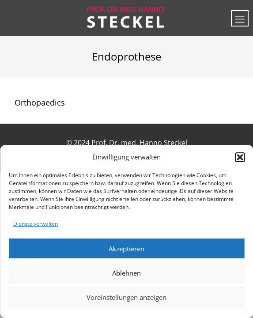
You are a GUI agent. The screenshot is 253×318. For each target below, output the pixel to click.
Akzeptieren (126, 248)
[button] (239, 157)
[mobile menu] (240, 18)
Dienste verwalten (35, 223)
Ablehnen (126, 273)
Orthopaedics (40, 102)
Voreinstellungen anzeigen (126, 297)
